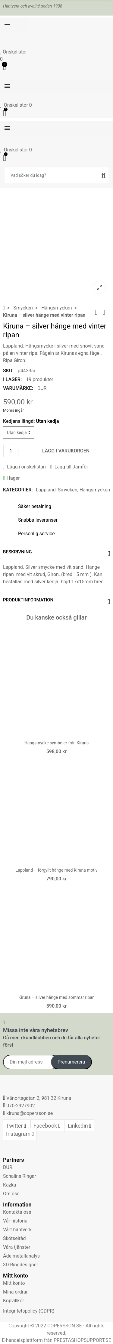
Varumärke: (18, 388)
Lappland (46, 490)
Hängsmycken (95, 490)
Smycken (67, 490)
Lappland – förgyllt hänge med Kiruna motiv (57, 870)
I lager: (12, 379)
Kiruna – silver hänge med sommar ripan (56, 997)
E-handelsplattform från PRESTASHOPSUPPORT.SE (56, 1340)
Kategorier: (18, 490)
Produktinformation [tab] (28, 600)
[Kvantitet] (10, 451)
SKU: (8, 371)
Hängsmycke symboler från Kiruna (56, 742)
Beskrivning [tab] (17, 552)
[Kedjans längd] (18, 432)
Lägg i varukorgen (65, 451)
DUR (42, 388)
